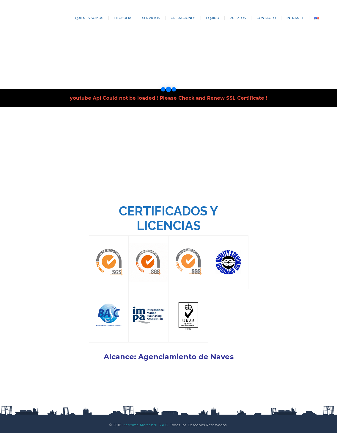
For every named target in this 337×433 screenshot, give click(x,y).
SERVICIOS (151, 18)
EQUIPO (212, 18)
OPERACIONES (183, 18)
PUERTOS (238, 18)
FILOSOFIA (122, 18)
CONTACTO (266, 18)
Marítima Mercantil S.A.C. (145, 425)
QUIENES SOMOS (89, 18)
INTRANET (295, 18)
